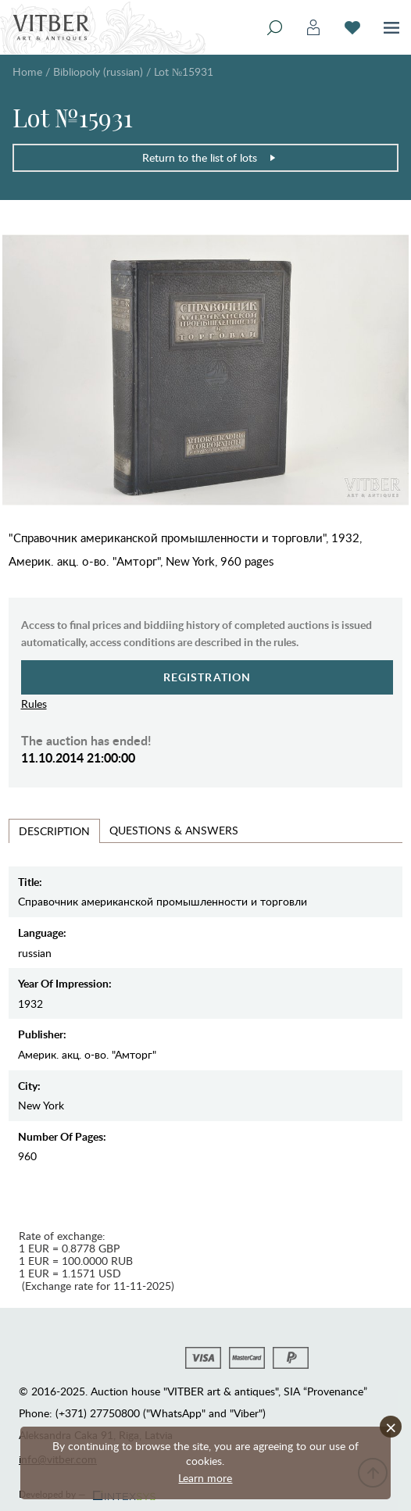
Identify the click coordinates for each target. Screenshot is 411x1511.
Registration (207, 677)
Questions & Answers (173, 830)
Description (54, 830)
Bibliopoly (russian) (98, 71)
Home (27, 71)
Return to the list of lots (209, 157)
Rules (34, 703)
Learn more (205, 1477)
